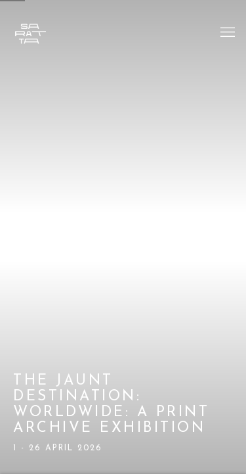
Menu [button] (226, 33)
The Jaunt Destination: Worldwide (123, 237)
